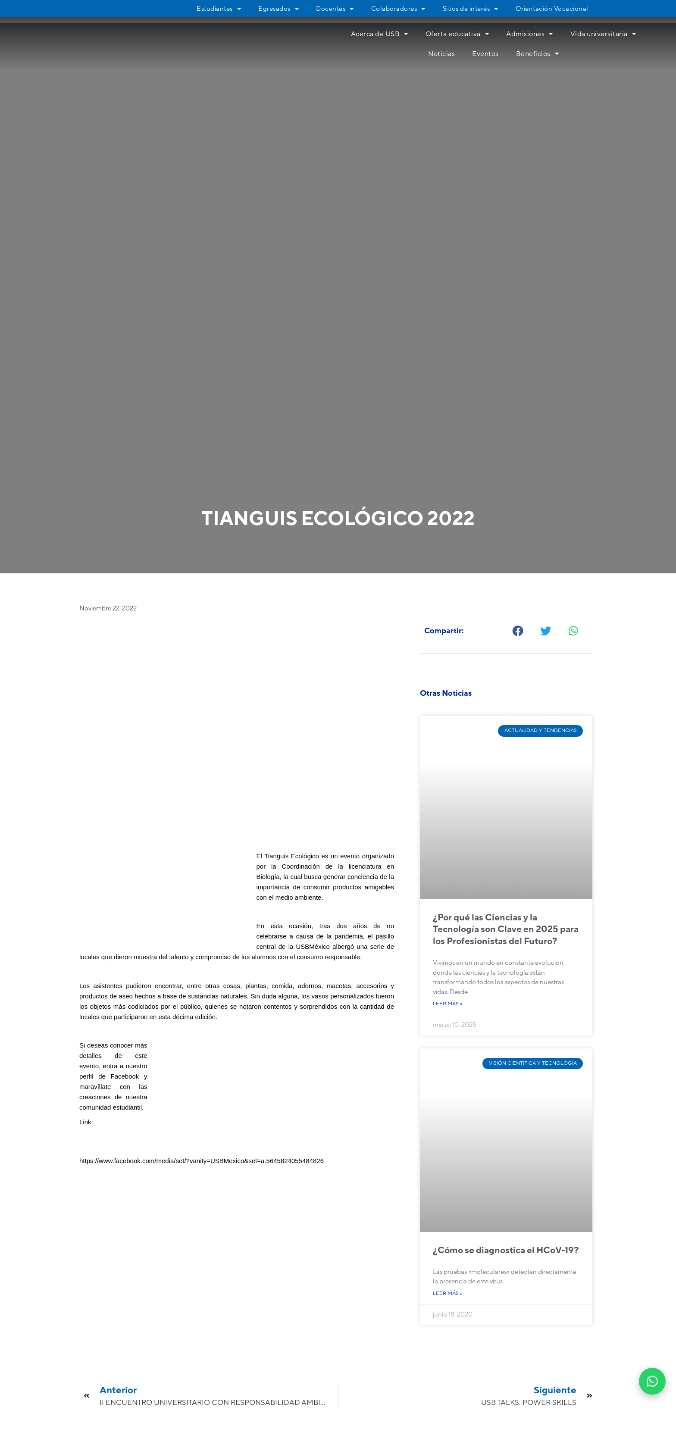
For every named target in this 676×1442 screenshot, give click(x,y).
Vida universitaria (603, 33)
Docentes (335, 8)
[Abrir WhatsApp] (652, 1381)
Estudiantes (219, 8)
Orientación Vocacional (552, 8)
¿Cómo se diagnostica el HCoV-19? (506, 1250)
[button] (518, 631)
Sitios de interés (470, 8)
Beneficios (537, 53)
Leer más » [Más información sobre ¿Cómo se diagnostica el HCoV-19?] (448, 1293)
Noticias (441, 54)
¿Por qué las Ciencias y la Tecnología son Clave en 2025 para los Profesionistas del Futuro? (506, 929)
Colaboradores (398, 8)
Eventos (485, 54)
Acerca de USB (379, 33)
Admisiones (529, 33)
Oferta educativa (457, 33)
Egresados (278, 8)
